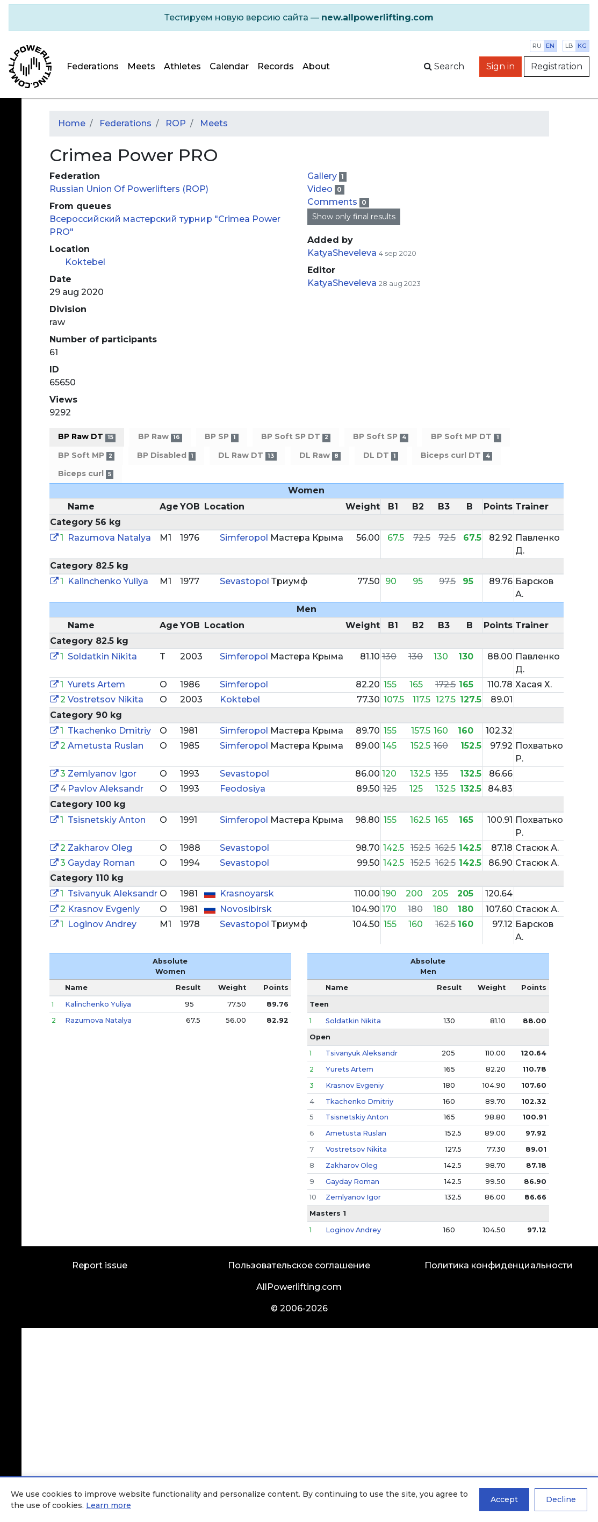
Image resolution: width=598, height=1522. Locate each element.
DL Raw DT (247, 455)
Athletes (182, 66)
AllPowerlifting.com (299, 1287)
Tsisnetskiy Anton (107, 820)
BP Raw (160, 437)
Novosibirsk (246, 909)
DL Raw (320, 455)
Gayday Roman (101, 863)
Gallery (323, 176)
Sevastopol (245, 581)
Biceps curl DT (456, 455)
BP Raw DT (87, 437)
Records (275, 66)
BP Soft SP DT (295, 437)
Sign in (500, 66)
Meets (141, 66)
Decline (561, 1499)
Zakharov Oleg (100, 848)
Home (71, 123)
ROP (175, 123)
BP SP (221, 437)
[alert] (299, 17)
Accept (504, 1499)
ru (537, 45)
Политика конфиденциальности (498, 1265)
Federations (93, 66)
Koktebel (85, 262)
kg (582, 45)
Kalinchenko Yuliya (108, 581)
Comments (333, 202)
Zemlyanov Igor (102, 774)
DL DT (380, 455)
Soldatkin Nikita (102, 656)
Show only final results (353, 216)
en (550, 45)
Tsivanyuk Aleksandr (112, 893)
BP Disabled (166, 455)
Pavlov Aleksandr (105, 789)
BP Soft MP (86, 455)
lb (569, 45)
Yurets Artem (96, 684)
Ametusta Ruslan (105, 746)
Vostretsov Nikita (105, 699)
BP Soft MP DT (466, 437)
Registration (556, 66)
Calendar (229, 66)
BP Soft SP (380, 437)
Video (321, 189)
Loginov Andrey (102, 924)
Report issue (99, 1265)
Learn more (108, 1505)
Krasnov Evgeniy (104, 909)
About (316, 66)
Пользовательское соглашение (299, 1265)
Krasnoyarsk (247, 893)
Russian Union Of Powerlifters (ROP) (128, 189)
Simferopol (245, 538)
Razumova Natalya (109, 538)
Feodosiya (242, 789)
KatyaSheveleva (342, 253)
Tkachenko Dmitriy (109, 731)
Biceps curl (85, 474)
